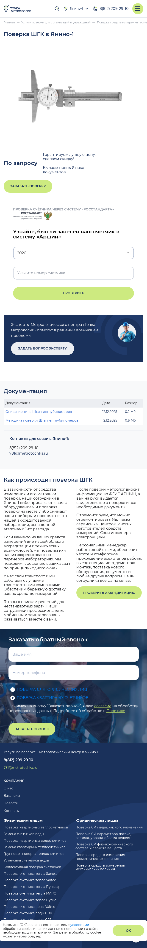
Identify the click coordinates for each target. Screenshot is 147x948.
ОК (128, 930)
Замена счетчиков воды (24, 834)
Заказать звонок (32, 729)
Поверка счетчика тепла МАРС (30, 893)
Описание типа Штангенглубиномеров (39, 412)
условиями (79, 925)
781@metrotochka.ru (28, 453)
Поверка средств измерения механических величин (100, 867)
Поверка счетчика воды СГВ (28, 920)
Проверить (73, 293)
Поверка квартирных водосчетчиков (35, 841)
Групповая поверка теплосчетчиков (34, 854)
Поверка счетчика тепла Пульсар (32, 887)
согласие (102, 706)
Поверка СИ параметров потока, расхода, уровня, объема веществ (104, 836)
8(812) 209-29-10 (110, 8)
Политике (115, 711)
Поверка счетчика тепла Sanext (30, 874)
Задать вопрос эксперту (42, 348)
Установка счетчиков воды (26, 860)
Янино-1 (73, 8)
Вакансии (12, 796)
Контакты (11, 811)
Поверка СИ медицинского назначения (109, 827)
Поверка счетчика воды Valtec (29, 907)
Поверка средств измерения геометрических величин (100, 857)
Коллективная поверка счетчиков (32, 867)
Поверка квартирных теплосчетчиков (36, 827)
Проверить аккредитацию (109, 593)
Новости (11, 803)
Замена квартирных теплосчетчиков (35, 847)
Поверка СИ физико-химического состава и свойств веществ (104, 846)
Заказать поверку (28, 186)
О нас (8, 788)
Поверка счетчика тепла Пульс (30, 900)
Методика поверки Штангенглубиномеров (42, 420)
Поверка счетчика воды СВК (28, 913)
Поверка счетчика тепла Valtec (30, 880)
